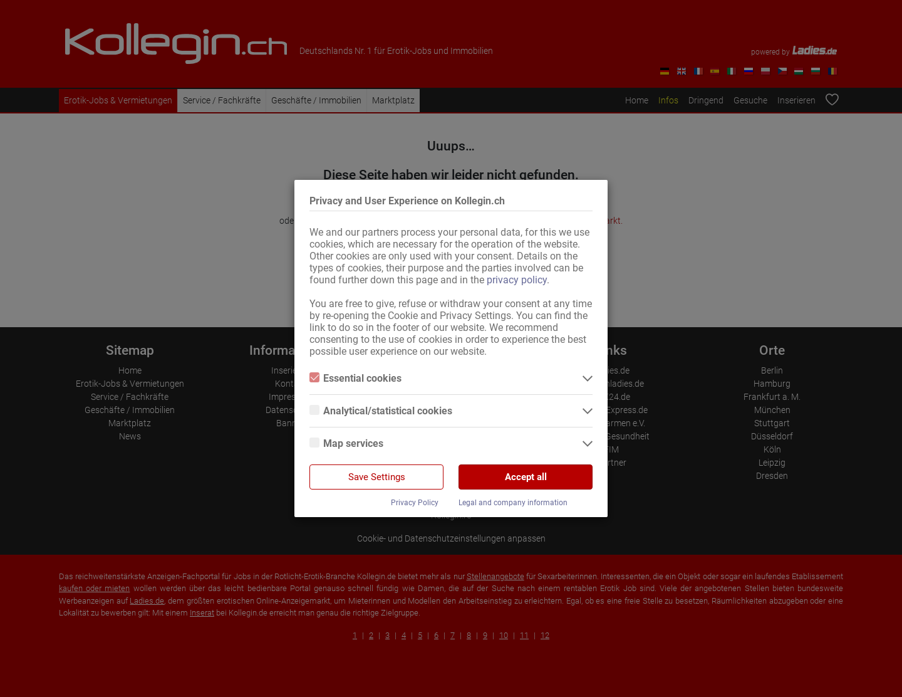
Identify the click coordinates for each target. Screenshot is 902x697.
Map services (346, 443)
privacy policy (517, 280)
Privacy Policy (414, 502)
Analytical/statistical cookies (380, 411)
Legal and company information (513, 502)
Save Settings (376, 477)
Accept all (526, 477)
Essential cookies (355, 378)
